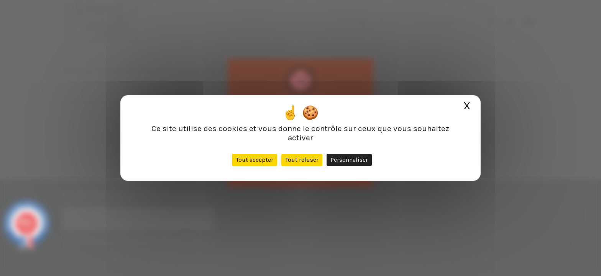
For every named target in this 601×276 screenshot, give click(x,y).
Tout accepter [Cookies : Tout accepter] (254, 159)
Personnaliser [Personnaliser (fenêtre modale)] (349, 159)
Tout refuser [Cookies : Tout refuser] (302, 159)
